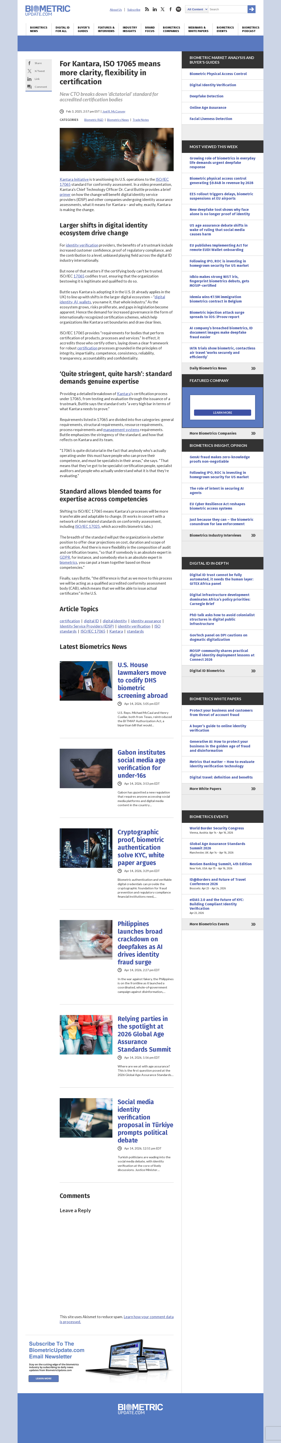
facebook (171, 9)
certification (87, 348)
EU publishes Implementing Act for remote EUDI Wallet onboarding (219, 247)
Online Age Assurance (208, 108)
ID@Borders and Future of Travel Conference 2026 (223, 884)
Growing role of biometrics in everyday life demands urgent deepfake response (222, 162)
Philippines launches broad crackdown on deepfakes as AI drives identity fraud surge (140, 943)
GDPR (65, 557)
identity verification (82, 245)
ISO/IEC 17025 (87, 526)
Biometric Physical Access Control (218, 74)
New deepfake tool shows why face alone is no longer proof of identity (220, 212)
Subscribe (133, 9)
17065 (79, 276)
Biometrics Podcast (250, 29)
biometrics (68, 562)
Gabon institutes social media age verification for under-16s (142, 764)
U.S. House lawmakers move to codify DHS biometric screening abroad (143, 680)
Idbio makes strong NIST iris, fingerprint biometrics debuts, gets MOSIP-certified (219, 281)
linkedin (155, 9)
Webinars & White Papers (198, 29)
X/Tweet (40, 71)
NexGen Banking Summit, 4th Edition (223, 866)
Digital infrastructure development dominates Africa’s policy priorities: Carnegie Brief (220, 599)
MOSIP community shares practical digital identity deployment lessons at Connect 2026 (222, 655)
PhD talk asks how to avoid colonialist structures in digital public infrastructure (222, 619)
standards (135, 631)
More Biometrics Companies (213, 433)
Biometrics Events (225, 29)
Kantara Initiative (74, 179)
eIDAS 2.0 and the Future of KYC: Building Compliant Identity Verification (223, 906)
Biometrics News (38, 29)
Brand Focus (150, 29)
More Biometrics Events (209, 924)
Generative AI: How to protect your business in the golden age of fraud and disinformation (220, 745)
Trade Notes (141, 120)
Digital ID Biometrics (207, 671)
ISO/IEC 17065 (93, 631)
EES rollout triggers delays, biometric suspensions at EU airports (221, 196)
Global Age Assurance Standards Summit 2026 (223, 848)
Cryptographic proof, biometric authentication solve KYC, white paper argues (141, 847)
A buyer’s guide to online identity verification (218, 728)
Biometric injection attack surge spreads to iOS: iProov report (217, 314)
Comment (41, 86)
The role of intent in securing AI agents (217, 490)
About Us (116, 9)
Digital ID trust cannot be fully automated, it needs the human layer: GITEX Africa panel (221, 579)
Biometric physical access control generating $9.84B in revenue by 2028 (221, 180)
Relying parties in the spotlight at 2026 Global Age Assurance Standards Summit (144, 1034)
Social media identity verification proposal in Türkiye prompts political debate (145, 1121)
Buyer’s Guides (84, 29)
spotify (178, 9)
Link (37, 79)
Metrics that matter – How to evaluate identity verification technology (222, 764)
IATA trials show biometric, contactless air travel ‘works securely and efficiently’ (222, 352)
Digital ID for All (63, 29)
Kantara (123, 393)
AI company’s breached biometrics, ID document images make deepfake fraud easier (221, 332)
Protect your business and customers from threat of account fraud (221, 712)
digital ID (91, 621)
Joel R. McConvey (113, 111)
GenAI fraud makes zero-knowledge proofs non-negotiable (220, 459)
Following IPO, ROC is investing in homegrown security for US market (219, 263)
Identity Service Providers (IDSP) (87, 626)
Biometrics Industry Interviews (215, 535)
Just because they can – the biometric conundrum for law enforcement (221, 521)
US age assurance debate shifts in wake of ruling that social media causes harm (219, 229)
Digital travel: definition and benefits (221, 777)
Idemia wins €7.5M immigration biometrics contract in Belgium (216, 299)
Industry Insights (130, 29)
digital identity (115, 621)
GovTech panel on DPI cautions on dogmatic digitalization (218, 637)
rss (147, 9)
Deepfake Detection (206, 96)
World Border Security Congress (223, 830)
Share (38, 63)
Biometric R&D (93, 120)
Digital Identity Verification (213, 85)
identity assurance (146, 621)
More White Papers (205, 789)
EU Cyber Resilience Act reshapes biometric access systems (217, 506)
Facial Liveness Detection (211, 119)
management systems (121, 429)
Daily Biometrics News (208, 368)
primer (65, 194)
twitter (163, 9)
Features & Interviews (106, 29)
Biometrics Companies (171, 29)
